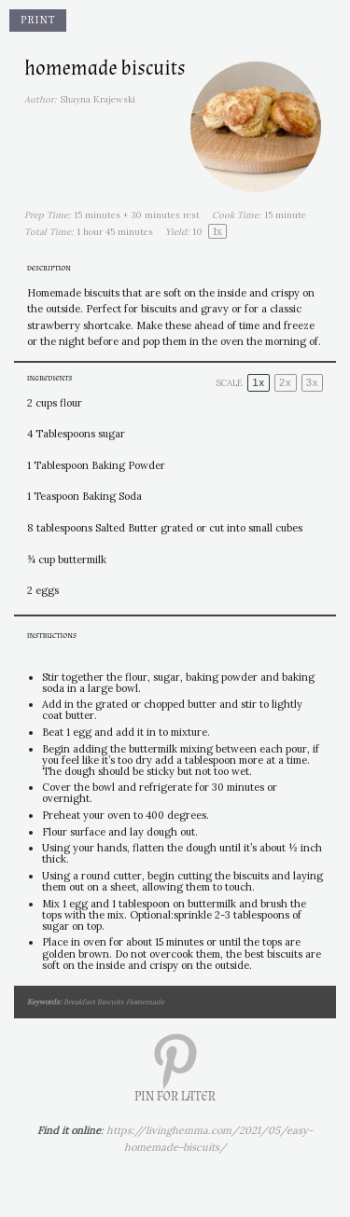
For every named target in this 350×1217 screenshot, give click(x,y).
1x (258, 382)
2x (285, 382)
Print (38, 20)
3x (312, 382)
